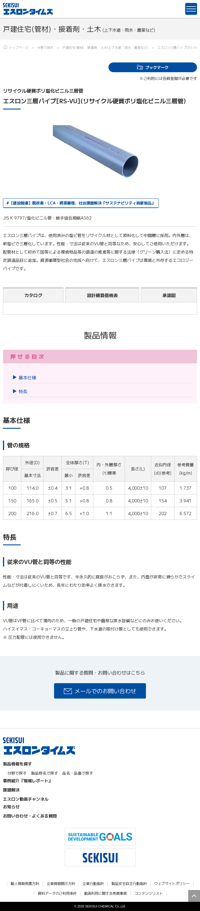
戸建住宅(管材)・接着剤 (79, 47)
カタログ (33, 295)
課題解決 (11, 790)
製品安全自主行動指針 (129, 883)
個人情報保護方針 (25, 883)
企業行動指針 (93, 883)
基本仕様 (27, 377)
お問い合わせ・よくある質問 (30, 816)
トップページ (18, 47)
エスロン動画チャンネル (25, 799)
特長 (23, 391)
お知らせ (11, 807)
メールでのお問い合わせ (105, 691)
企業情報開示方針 (61, 883)
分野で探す (45, 47)
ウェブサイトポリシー (172, 883)
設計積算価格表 (102, 295)
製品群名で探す (44, 773)
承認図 (169, 295)
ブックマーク (156, 67)
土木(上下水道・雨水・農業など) (124, 47)
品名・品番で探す (77, 773)
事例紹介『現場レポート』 (28, 780)
